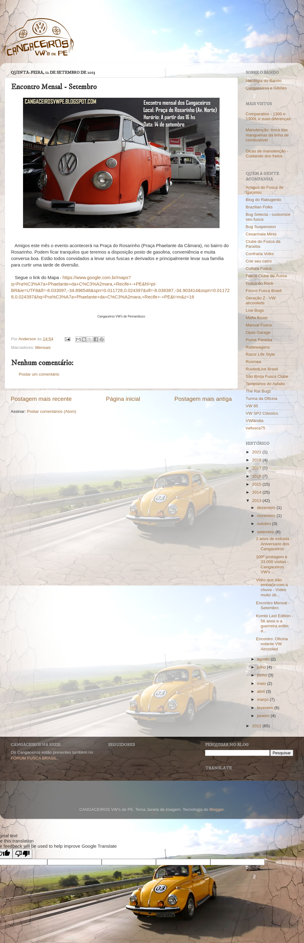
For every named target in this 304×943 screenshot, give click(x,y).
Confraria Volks (260, 253)
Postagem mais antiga (203, 399)
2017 (257, 468)
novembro (267, 515)
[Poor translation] (22, 854)
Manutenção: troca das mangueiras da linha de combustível (267, 135)
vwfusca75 (255, 428)
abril (261, 691)
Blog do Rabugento (263, 199)
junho (262, 675)
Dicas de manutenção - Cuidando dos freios (267, 153)
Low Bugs (255, 310)
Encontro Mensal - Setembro (273, 605)
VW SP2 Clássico (262, 413)
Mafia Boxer (257, 317)
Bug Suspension (261, 226)
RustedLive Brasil (262, 369)
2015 (257, 484)
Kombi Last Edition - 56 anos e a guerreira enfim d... (274, 623)
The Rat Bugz (258, 391)
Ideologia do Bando (263, 80)
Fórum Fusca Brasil (264, 290)
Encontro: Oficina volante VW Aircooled (272, 644)
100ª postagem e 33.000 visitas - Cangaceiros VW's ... (272, 564)
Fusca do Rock (259, 283)
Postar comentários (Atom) (51, 411)
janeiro (264, 715)
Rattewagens (258, 347)
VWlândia (254, 420)
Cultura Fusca (258, 268)
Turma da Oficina (261, 398)
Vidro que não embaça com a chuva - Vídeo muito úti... (272, 587)
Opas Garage (258, 332)
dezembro (267, 507)
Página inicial (123, 399)
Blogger (216, 809)
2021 (257, 452)
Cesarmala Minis (261, 234)
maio (262, 683)
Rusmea (253, 361)
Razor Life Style (260, 354)
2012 (257, 726)
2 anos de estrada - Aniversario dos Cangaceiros (274, 543)
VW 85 (252, 406)
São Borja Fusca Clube (267, 376)
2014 (257, 492)
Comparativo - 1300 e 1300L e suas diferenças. (269, 116)
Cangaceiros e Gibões (266, 88)
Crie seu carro (259, 261)
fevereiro (265, 707)
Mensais (43, 347)
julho (262, 667)
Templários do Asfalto (265, 383)
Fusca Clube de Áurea (266, 276)
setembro (266, 532)
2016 (257, 476)
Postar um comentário (39, 374)
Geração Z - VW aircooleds (261, 300)
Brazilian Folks (259, 207)
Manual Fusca (259, 325)
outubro (264, 523)
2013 (257, 500)
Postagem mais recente (41, 399)
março (263, 699)
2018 (257, 460)
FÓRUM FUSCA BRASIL (34, 758)
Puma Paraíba (259, 339)
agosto (264, 659)
